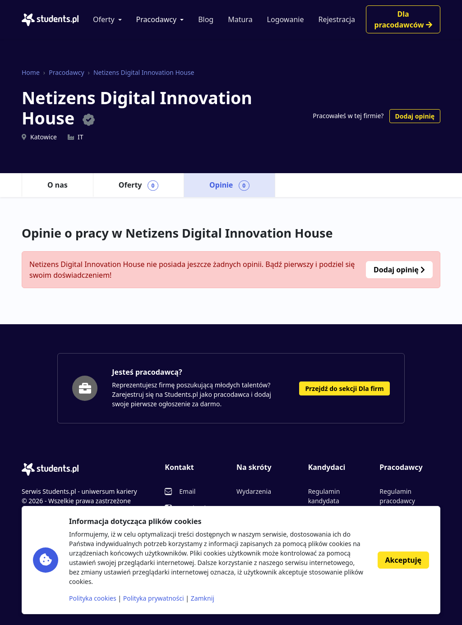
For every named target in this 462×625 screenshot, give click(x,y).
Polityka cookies (92, 598)
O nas (57, 185)
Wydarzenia (253, 491)
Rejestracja (336, 19)
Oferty (104, 19)
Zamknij (202, 598)
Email (187, 491)
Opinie (229, 185)
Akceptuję (403, 560)
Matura (240, 19)
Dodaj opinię (414, 116)
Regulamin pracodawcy (397, 496)
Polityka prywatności (153, 598)
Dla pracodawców (403, 19)
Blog (205, 19)
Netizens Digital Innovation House (143, 72)
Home (31, 72)
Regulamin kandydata (324, 496)
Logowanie (285, 19)
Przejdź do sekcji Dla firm (344, 388)
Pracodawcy (156, 19)
